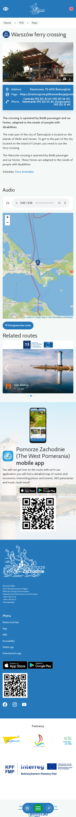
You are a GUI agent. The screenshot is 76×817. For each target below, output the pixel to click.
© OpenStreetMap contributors (59, 317)
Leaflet (29, 317)
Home (7, 22)
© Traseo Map (39, 317)
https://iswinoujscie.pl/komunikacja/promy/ (48, 94)
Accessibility (9, 641)
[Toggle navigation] (38, 808)
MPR (5, 635)
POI (21, 22)
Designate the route (18, 325)
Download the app (12, 653)
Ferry (34, 22)
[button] (8, 62)
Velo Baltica (21, 385)
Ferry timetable (24, 171)
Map (5, 628)
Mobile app (8, 647)
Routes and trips (11, 622)
